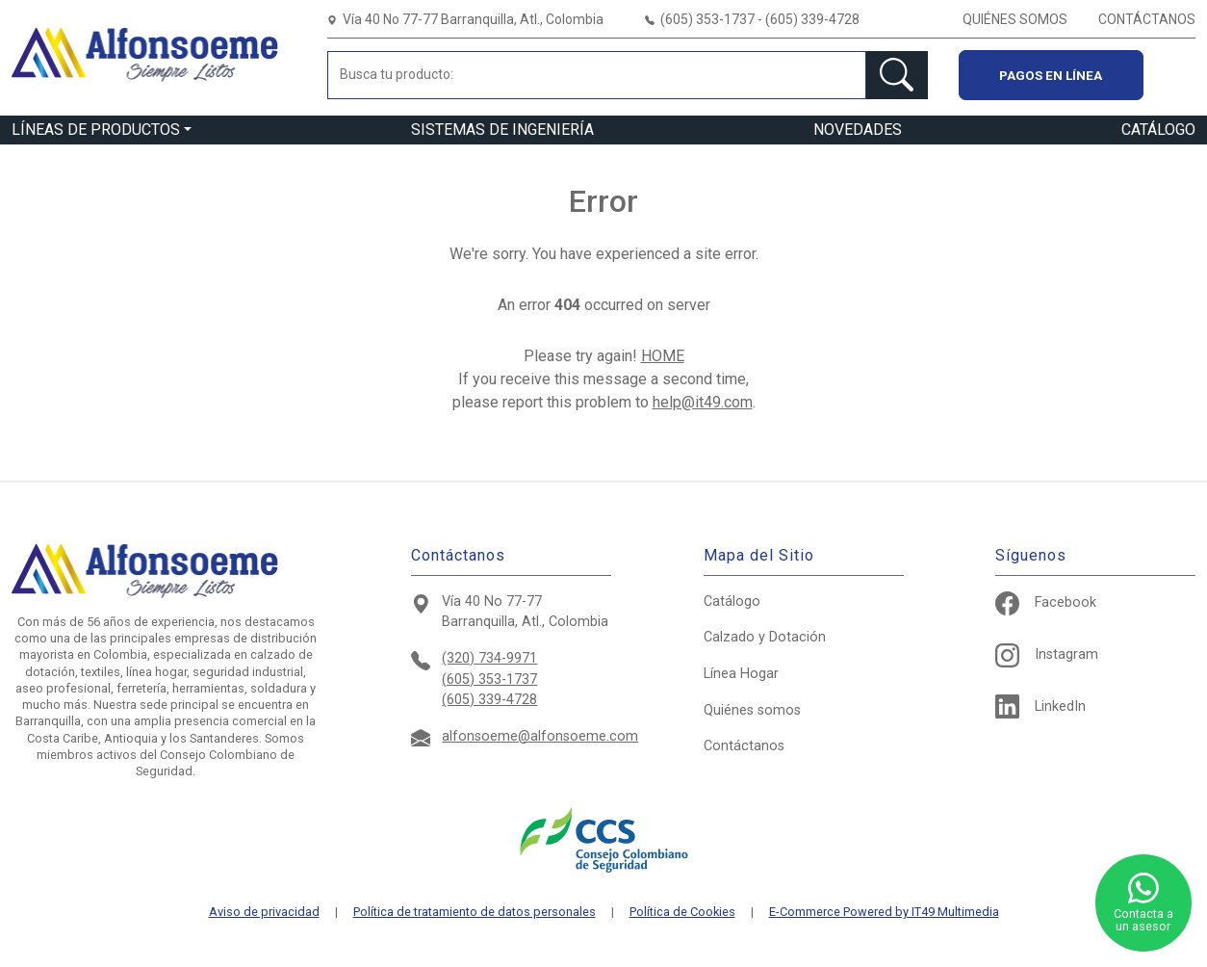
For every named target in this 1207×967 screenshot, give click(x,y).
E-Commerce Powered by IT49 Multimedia (884, 912)
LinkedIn (1040, 706)
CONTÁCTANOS (1146, 19)
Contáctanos (744, 746)
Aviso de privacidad (264, 912)
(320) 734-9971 (489, 658)
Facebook (1045, 602)
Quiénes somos (752, 710)
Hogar (741, 674)
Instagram (1046, 654)
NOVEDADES (857, 129)
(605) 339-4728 (489, 700)
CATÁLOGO (1158, 129)
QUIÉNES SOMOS (1015, 19)
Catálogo (732, 601)
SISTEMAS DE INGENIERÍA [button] (502, 129)
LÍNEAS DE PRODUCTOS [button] (96, 129)
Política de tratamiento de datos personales (474, 912)
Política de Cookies (682, 912)
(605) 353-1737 (489, 679)
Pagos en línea (1050, 75)
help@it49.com (703, 402)
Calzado (765, 637)
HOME (662, 356)
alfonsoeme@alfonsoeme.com (540, 736)
